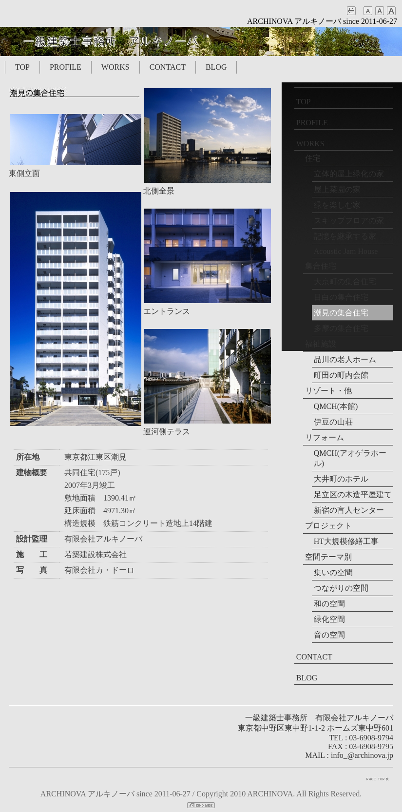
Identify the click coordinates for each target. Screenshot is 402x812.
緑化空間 (329, 619)
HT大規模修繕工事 (346, 541)
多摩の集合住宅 (341, 328)
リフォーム (324, 437)
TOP (22, 67)
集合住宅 (320, 266)
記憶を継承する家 (345, 236)
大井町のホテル (341, 479)
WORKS (115, 67)
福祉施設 (320, 344)
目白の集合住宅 (341, 297)
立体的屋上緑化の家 (349, 174)
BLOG (216, 67)
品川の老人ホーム (345, 359)
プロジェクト (328, 526)
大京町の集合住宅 (345, 281)
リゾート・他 (328, 391)
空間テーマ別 (328, 557)
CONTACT (168, 67)
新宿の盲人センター (349, 510)
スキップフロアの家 (349, 220)
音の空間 (329, 635)
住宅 (313, 158)
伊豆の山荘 (333, 422)
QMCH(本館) (336, 406)
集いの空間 (333, 572)
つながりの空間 (341, 588)
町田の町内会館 (341, 375)
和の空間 (329, 603)
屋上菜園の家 (337, 189)
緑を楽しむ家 (337, 205)
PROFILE (65, 67)
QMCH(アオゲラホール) (350, 458)
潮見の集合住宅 (341, 313)
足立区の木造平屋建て (353, 494)
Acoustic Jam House (346, 251)
